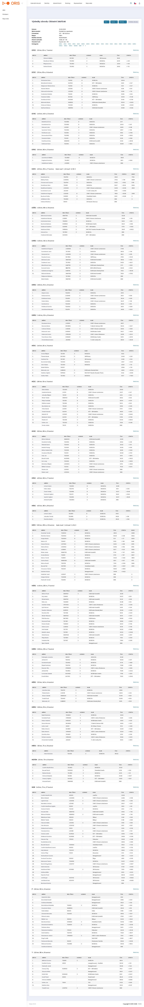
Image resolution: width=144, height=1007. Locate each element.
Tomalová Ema (45, 831)
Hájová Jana (45, 293)
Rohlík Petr (45, 974)
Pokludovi (95, 839)
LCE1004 (66, 472)
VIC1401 (63, 359)
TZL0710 (71, 489)
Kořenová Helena (46, 105)
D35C (83, 44)
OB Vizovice (103, 58)
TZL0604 (63, 538)
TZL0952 (66, 135)
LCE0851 (67, 163)
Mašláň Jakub (46, 632)
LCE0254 (66, 188)
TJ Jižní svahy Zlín (92, 191)
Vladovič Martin (45, 809)
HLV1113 (64, 417)
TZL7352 (68, 262)
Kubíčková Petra (45, 869)
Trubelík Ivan (45, 988)
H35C (129, 44)
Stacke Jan (45, 469)
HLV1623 (71, 834)
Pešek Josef (45, 472)
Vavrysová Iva (45, 254)
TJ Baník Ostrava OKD (96, 326)
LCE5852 (67, 301)
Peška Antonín (46, 729)
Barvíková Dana (45, 922)
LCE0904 (66, 464)
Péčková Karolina (46, 944)
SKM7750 (65, 215)
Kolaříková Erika (46, 141)
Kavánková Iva (45, 177)
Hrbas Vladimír (46, 720)
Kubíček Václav (45, 571)
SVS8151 (66, 196)
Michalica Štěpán (47, 464)
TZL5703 (63, 563)
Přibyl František (46, 400)
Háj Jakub (44, 596)
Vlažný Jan (44, 549)
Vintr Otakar (44, 364)
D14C (69, 44)
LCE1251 (70, 88)
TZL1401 (71, 809)
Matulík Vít (45, 414)
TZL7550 (65, 232)
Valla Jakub (47, 489)
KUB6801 (63, 701)
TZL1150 (70, 86)
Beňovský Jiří (46, 701)
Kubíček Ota (44, 359)
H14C (111, 44)
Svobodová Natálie (46, 94)
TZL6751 (67, 309)
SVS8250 (69, 922)
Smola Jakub (45, 425)
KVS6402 (64, 974)
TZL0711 (71, 494)
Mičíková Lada (45, 260)
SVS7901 (63, 566)
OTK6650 (69, 935)
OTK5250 (68, 334)
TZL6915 (63, 580)
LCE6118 (63, 693)
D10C (60, 44)
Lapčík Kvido (44, 801)
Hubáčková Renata (46, 218)
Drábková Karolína (46, 836)
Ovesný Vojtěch (46, 778)
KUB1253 (70, 102)
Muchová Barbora (46, 224)
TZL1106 (65, 403)
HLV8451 (65, 226)
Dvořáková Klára (45, 99)
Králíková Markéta (46, 902)
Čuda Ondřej (47, 491)
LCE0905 (71, 798)
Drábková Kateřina (46, 226)
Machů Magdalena (46, 864)
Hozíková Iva (45, 304)
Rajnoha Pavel (45, 875)
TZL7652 (68, 276)
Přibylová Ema (47, 63)
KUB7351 (68, 271)
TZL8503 (65, 624)
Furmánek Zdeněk (47, 673)
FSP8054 (65, 229)
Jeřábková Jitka (45, 199)
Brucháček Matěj (46, 362)
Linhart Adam (48, 486)
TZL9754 (66, 182)
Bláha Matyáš (45, 798)
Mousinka (95, 853)
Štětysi (95, 817)
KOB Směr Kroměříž (97, 108)
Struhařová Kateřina (47, 924)
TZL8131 (63, 555)
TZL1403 (70, 767)
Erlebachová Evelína (47, 828)
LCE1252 (71, 823)
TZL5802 (68, 715)
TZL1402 (63, 375)
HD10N (75, 46)
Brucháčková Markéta (47, 905)
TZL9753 (66, 177)
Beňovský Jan (45, 370)
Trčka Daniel (45, 409)
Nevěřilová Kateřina (46, 188)
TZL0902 (66, 442)
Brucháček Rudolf (46, 900)
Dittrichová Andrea (46, 215)
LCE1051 (66, 127)
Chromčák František (47, 740)
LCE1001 (66, 469)
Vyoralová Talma (46, 130)
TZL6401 (63, 698)
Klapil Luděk (44, 938)
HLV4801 (68, 729)
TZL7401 (65, 621)
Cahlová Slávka (46, 329)
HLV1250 (70, 99)
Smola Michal (45, 555)
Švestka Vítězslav (47, 610)
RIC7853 (68, 257)
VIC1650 (71, 869)
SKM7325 (66, 607)
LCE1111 (64, 392)
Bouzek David (46, 770)
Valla (93, 911)
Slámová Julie (46, 127)
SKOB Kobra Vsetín (91, 224)
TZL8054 (69, 924)
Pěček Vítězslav (46, 616)
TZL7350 (68, 251)
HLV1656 (71, 836)
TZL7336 (65, 613)
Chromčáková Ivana (47, 340)
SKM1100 (65, 398)
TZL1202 (65, 422)
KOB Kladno (92, 618)
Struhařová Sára (45, 80)
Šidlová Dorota (46, 773)
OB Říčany (95, 97)
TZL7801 (65, 632)
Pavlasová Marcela (46, 941)
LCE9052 (66, 180)
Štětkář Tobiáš (45, 820)
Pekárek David (46, 444)
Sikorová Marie (46, 326)
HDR (80, 46)
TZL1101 (64, 395)
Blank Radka (45, 279)
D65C (98, 44)
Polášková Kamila (47, 306)
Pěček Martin (45, 599)
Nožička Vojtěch (45, 373)
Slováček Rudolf (46, 662)
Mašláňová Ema (46, 122)
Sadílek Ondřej (46, 605)
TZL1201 (65, 406)
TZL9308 (63, 577)
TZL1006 (66, 461)
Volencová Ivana (46, 334)
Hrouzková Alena (46, 908)
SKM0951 (66, 141)
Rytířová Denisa (45, 108)
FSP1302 (63, 373)
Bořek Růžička (45, 367)
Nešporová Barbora (46, 276)
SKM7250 (68, 260)
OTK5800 (68, 718)
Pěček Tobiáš (45, 398)
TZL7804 (65, 638)
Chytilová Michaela (46, 235)
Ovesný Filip (45, 969)
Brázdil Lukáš (45, 458)
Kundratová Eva (46, 124)
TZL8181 (66, 185)
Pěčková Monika (46, 273)
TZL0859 (69, 944)
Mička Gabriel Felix (47, 450)
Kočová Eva (44, 232)
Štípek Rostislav (46, 665)
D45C (88, 44)
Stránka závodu (133, 22)
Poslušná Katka (46, 138)
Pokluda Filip (44, 839)
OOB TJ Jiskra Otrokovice (97, 334)
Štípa (94, 858)
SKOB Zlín (102, 61)
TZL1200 (65, 389)
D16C (74, 44)
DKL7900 (65, 618)
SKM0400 (64, 560)
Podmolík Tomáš (45, 580)
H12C (107, 44)
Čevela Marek (45, 356)
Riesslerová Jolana (46, 935)
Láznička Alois (46, 734)
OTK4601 (68, 731)
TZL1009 (66, 455)
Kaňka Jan (45, 422)
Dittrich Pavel (45, 594)
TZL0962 (66, 130)
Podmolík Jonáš (46, 966)
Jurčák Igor (44, 878)
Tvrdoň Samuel (46, 411)
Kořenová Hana (46, 144)
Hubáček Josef (45, 574)
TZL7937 (65, 640)
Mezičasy (136, 50)
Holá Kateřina (45, 933)
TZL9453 (66, 199)
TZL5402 (68, 662)
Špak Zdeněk (45, 643)
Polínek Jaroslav (46, 737)
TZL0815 (71, 516)
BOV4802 (68, 723)
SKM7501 (65, 594)
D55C (93, 44)
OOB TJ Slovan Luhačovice (99, 88)
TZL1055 (66, 133)
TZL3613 (68, 734)
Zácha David (44, 560)
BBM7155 (68, 268)
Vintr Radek (45, 629)
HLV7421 (68, 676)
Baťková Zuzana (46, 960)
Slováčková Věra (45, 185)
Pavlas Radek (46, 624)
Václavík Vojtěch (48, 494)
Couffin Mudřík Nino (48, 767)
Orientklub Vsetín (91, 196)
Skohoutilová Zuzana (47, 856)
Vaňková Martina (46, 202)
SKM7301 (65, 599)
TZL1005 (66, 447)
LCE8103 (65, 627)
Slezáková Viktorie (48, 61)
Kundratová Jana (46, 251)
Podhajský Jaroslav (47, 657)
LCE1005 (71, 801)
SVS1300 (70, 770)
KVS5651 (68, 337)
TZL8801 (63, 558)
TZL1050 (66, 144)
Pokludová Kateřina (46, 930)
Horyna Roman (45, 544)
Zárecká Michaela (46, 913)
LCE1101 (65, 409)
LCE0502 (63, 547)
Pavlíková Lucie (46, 133)
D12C (65, 44)
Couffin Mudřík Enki (46, 795)
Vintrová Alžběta (46, 980)
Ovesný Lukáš (45, 834)
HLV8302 (64, 969)
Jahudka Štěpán (46, 395)
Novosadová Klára (47, 135)
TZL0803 (71, 500)
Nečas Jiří (44, 541)
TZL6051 (67, 293)
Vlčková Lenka (45, 916)
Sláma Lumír (45, 627)
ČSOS (139, 1004)
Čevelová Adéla (45, 97)
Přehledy (122, 22)
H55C (61, 46)
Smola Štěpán (45, 353)
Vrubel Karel (45, 698)
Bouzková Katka (45, 196)
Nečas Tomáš (45, 558)
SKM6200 (63, 695)
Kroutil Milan (45, 676)
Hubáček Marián (46, 392)
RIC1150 (70, 97)
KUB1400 (63, 370)
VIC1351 (72, 58)
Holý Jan (44, 455)
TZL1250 (70, 105)
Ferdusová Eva (46, 295)
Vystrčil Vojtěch (48, 497)
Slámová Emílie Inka (47, 91)
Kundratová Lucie (46, 191)
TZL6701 (63, 690)
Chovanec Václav (46, 569)
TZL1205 (65, 420)
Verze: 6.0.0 (32, 1004)
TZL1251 (70, 94)
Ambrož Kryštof (48, 500)
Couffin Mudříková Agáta (48, 806)
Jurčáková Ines (45, 880)
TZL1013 (66, 453)
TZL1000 (66, 444)
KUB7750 (68, 265)
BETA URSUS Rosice (95, 268)
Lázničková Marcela (47, 309)
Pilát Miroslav (45, 618)
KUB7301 (65, 610)
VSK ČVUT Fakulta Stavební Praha (95, 229)
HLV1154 (70, 83)
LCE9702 (64, 988)
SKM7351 (68, 279)
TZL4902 (68, 671)
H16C (115, 44)
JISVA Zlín (93, 657)
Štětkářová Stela (45, 817)
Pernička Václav (45, 536)
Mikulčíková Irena (46, 265)
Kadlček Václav (46, 963)
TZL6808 (65, 602)
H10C (102, 44)
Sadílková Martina (46, 946)
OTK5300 (68, 737)
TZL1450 (70, 773)
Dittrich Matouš (46, 439)
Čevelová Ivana (45, 257)
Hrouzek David (46, 781)
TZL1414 (63, 353)
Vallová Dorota (47, 66)
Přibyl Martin (45, 638)
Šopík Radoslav (46, 715)
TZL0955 (66, 122)
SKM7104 (65, 616)
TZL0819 (71, 497)
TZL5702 (68, 665)
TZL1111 (64, 425)
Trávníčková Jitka (47, 337)
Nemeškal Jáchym (46, 803)
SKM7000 (66, 635)
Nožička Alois (45, 985)
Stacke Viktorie (45, 88)
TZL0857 (67, 160)
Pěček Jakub (44, 552)
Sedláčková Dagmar (47, 271)
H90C (70, 46)
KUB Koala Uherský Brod (99, 102)
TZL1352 (72, 66)
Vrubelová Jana (45, 262)
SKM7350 (68, 273)
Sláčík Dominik (45, 867)
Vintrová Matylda (47, 776)
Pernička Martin (48, 519)
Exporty (113, 22)
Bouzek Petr (44, 566)
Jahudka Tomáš (48, 516)
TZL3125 (70, 753)
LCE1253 (70, 91)
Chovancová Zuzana (47, 182)
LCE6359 (68, 254)
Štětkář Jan (44, 919)
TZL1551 (70, 776)
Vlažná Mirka (45, 301)
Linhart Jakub (48, 513)
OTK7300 (66, 605)
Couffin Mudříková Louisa (48, 847)
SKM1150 (70, 108)
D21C (78, 44)
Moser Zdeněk (46, 695)
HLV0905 (66, 458)
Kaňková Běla (45, 872)
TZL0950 (66, 124)
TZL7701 (65, 629)
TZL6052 (67, 306)
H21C (124, 44)
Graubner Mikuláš (47, 453)
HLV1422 (70, 778)
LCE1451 (71, 831)
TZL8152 (69, 905)
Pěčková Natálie (45, 814)
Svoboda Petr (45, 640)
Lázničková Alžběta (47, 157)
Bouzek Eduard (45, 845)
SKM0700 (64, 552)
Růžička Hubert (46, 403)
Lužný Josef (45, 726)
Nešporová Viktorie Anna (48, 86)
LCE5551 (68, 323)
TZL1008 (66, 450)
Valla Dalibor (45, 911)
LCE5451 (68, 329)
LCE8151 (65, 218)
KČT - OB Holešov (97, 83)
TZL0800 (71, 519)
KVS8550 (65, 224)
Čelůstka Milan (45, 927)
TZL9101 (63, 541)
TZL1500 (63, 362)
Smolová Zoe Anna (46, 858)
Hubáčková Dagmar (46, 193)
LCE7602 (63, 544)
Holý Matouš (44, 850)
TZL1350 (72, 63)
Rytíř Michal (45, 607)
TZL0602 (63, 536)
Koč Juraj (44, 461)
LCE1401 (71, 803)
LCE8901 (63, 549)
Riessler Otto (45, 668)
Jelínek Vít (44, 660)
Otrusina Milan (46, 971)
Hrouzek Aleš (44, 812)
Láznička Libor (46, 690)
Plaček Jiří (45, 420)
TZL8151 (64, 960)
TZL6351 (67, 298)
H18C (120, 44)
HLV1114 (64, 411)
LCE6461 (67, 295)
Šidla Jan (44, 602)
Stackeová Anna (46, 323)
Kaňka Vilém (44, 375)
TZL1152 (70, 80)
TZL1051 (66, 138)
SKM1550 (71, 814)
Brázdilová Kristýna (46, 83)
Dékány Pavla (44, 180)
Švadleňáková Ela (46, 842)
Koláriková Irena (46, 298)
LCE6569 (68, 249)
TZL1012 (66, 466)
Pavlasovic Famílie (97, 941)
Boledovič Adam (46, 417)
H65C (65, 46)
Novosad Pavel (46, 621)
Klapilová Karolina (47, 160)
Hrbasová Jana (46, 331)
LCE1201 (65, 414)
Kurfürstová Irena (46, 221)
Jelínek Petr (45, 671)
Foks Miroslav (45, 825)
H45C (134, 44)
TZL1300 (63, 364)
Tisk (106, 22)
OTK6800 (68, 668)
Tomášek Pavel (46, 718)
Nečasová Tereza (46, 861)
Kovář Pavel (45, 977)
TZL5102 (68, 660)
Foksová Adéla (45, 823)
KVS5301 (68, 720)
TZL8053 (65, 221)
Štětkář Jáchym (46, 466)
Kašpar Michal (45, 577)
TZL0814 (71, 486)
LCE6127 (63, 574)
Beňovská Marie (45, 102)
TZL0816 (71, 491)
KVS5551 (68, 331)
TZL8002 (63, 533)
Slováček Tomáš (45, 533)
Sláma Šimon (45, 547)
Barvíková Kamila (46, 883)
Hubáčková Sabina (47, 163)
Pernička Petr (45, 613)
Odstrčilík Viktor (45, 897)
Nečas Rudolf (45, 563)
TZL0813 (71, 513)
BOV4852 (68, 326)
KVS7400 (68, 673)
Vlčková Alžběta (47, 58)
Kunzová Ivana (45, 268)
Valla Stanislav (48, 753)
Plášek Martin (46, 693)
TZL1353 (72, 61)
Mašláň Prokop (46, 447)
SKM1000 (66, 439)
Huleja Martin (45, 538)
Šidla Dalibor (45, 389)
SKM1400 (70, 781)
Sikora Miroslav (46, 723)
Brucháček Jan (46, 406)
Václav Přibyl (44, 853)
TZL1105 (65, 400)
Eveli (94, 828)
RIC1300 (63, 356)
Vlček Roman (45, 635)
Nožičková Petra (45, 229)
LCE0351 (66, 193)
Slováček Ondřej (46, 442)
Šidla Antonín (45, 731)
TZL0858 (67, 157)
